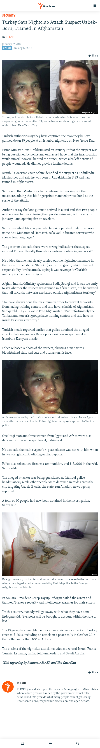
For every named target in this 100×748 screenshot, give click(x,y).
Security (8, 15)
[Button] (93, 56)
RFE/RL (10, 37)
